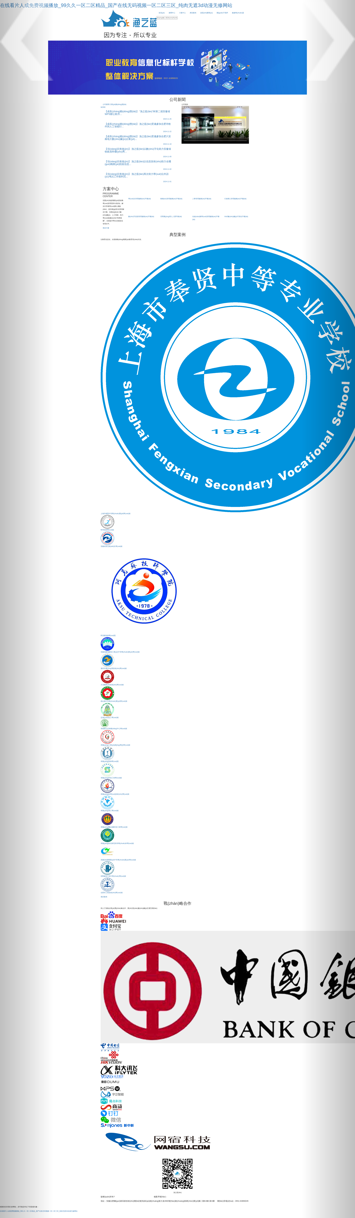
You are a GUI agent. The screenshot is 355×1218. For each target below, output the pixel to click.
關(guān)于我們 (222, 13)
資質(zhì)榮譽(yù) (206, 13)
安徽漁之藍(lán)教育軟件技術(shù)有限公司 (133, 1197)
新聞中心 (172, 13)
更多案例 (104, 897)
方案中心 (182, 13)
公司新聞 (106, 104)
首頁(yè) (162, 13)
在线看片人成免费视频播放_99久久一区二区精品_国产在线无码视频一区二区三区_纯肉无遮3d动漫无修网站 (116, 5)
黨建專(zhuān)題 (238, 13)
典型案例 (193, 13)
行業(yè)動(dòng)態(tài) (118, 104)
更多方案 (106, 228)
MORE (103, 107)
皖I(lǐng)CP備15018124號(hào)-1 (181, 1197)
